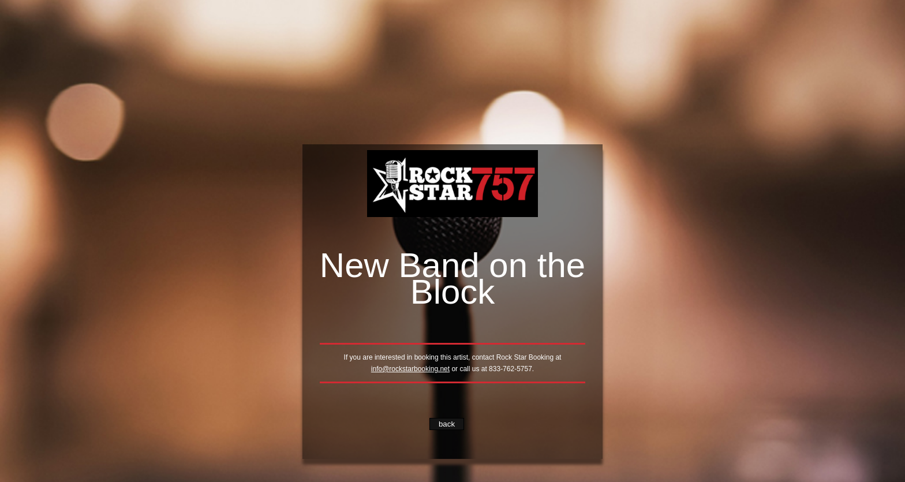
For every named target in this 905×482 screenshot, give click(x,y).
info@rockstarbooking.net (410, 369)
